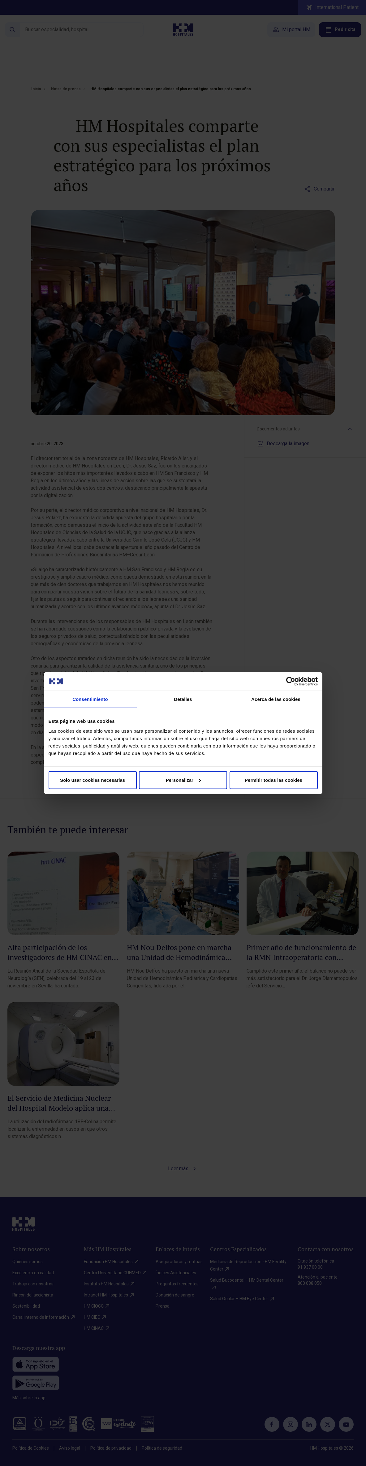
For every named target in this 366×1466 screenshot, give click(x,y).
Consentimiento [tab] (90, 699)
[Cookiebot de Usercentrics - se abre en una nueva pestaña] (291, 681)
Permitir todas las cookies (273, 779)
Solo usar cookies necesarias (92, 779)
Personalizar (183, 779)
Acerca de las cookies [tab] (275, 699)
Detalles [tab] (183, 699)
